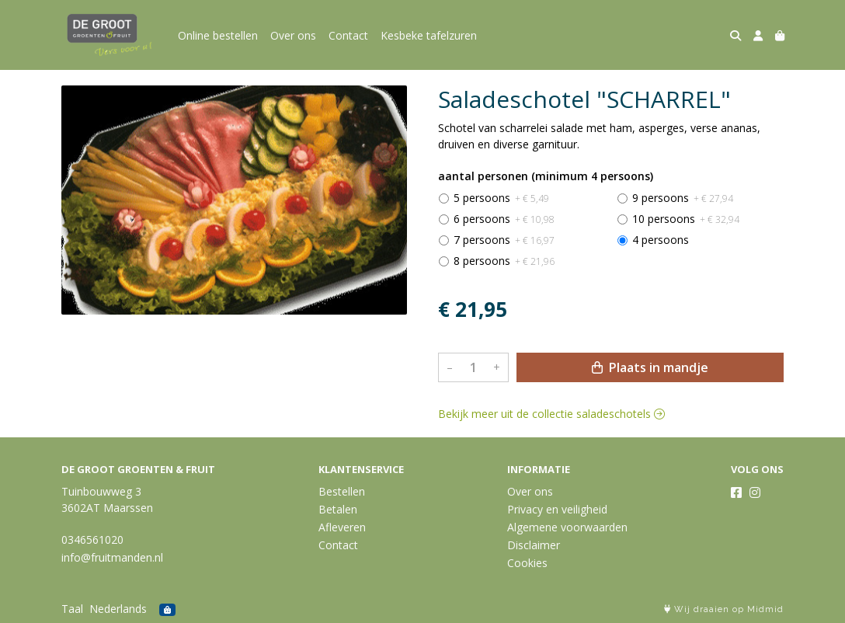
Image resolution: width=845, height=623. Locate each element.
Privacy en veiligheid (557, 509)
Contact (348, 35)
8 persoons (504, 260)
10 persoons (685, 218)
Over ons (293, 35)
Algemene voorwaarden (567, 527)
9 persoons (682, 197)
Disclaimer (533, 545)
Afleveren (342, 527)
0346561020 (92, 539)
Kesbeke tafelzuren (429, 35)
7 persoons (504, 239)
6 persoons (504, 218)
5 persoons (501, 197)
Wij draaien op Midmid (724, 609)
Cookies (527, 562)
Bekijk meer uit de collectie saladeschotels (551, 413)
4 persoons (660, 239)
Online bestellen (218, 35)
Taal (72, 608)
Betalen (337, 509)
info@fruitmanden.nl (112, 557)
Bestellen (341, 491)
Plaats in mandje (650, 367)
